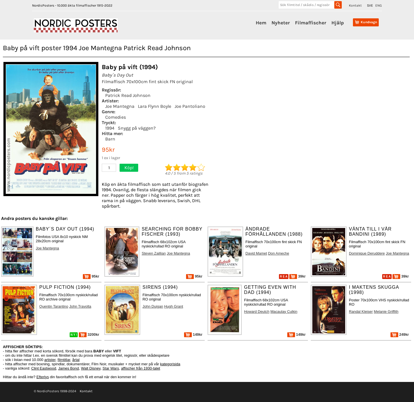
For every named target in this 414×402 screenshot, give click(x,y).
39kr (297, 276)
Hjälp (337, 23)
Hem (261, 23)
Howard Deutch (256, 311)
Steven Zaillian (154, 253)
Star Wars (111, 368)
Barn (110, 139)
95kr (91, 276)
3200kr (89, 334)
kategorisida (170, 364)
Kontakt (355, 5)
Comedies (115, 117)
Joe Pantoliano (190, 106)
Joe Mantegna (119, 106)
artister (50, 360)
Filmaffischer (310, 23)
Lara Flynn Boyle (154, 106)
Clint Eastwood (43, 368)
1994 (109, 128)
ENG (378, 5)
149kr (193, 334)
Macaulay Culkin (283, 311)
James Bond (68, 368)
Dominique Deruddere (367, 253)
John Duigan (152, 306)
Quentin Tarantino (53, 306)
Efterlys (42, 377)
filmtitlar (64, 360)
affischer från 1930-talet (140, 368)
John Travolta (80, 306)
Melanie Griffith (386, 311)
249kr (399, 334)
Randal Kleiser (361, 311)
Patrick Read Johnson (128, 95)
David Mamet (256, 253)
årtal (75, 360)
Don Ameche (278, 253)
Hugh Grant (173, 306)
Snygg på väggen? (137, 128)
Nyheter (281, 23)
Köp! (129, 167)
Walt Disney (90, 368)
